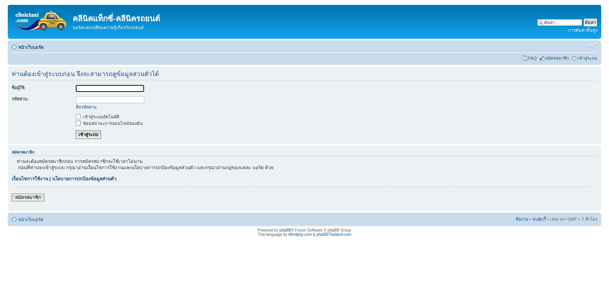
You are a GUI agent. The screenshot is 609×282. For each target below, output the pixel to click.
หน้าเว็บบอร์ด (31, 47)
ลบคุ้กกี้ (539, 219)
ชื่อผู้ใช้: (19, 87)
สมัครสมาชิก (557, 58)
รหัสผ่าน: (20, 99)
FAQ (532, 58)
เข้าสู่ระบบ (587, 58)
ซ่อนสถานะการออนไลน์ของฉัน (109, 123)
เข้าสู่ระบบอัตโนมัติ (97, 116)
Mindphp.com (300, 234)
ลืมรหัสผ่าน (86, 107)
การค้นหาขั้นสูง (582, 30)
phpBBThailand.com (334, 234)
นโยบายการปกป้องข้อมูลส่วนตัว (84, 179)
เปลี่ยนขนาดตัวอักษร (591, 45)
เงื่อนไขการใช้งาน (30, 179)
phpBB (285, 230)
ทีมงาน (522, 219)
